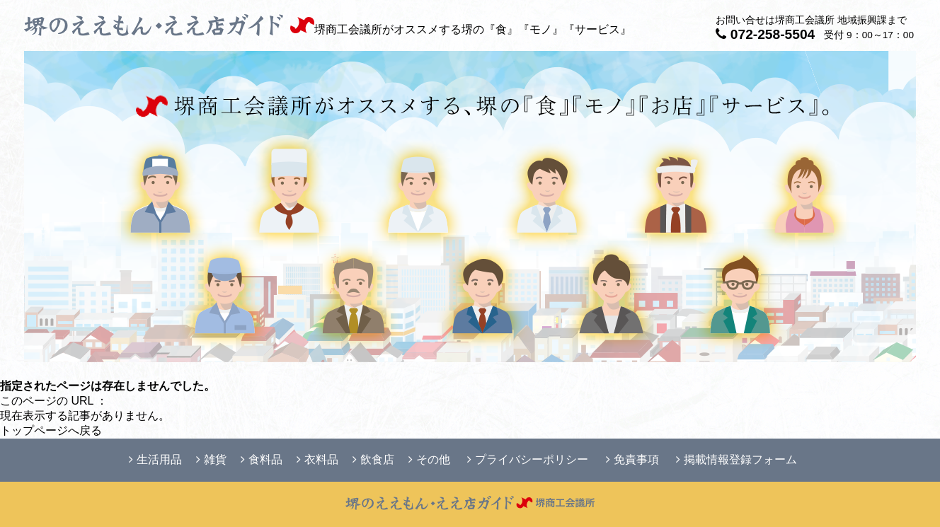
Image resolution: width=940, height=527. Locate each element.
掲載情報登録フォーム (736, 459)
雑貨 (211, 459)
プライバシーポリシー (527, 459)
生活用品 (155, 459)
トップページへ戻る (51, 430)
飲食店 (373, 459)
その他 (429, 459)
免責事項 (632, 459)
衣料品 (317, 459)
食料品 (261, 459)
